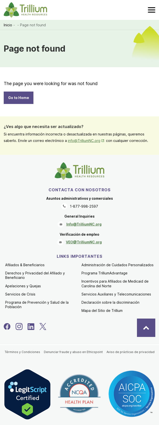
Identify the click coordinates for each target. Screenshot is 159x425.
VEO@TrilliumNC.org (84, 242)
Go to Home (18, 98)
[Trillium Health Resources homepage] (25, 10)
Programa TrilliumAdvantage (104, 273)
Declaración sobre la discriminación (110, 302)
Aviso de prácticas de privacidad (130, 352)
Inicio (8, 25)
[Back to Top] (146, 328)
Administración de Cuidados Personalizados (117, 265)
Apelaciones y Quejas (23, 286)
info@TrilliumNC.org (86, 140)
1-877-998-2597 (84, 206)
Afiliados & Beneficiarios (25, 265)
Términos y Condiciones (22, 352)
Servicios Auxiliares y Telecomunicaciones (116, 294)
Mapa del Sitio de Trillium (102, 310)
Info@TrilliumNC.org (84, 224)
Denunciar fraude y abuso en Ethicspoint (73, 352)
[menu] (151, 10)
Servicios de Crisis (20, 294)
